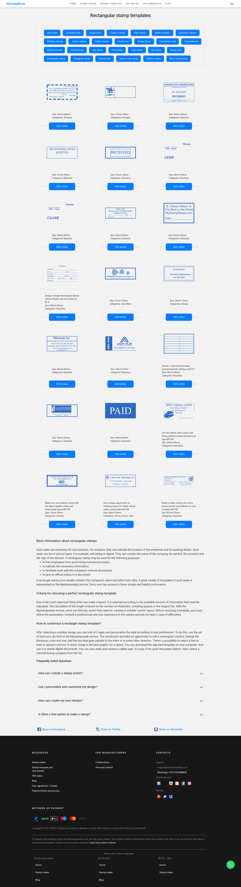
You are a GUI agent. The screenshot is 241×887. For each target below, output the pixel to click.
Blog (168, 4)
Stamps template (111, 4)
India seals (52, 33)
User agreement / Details (44, 786)
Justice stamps (79, 41)
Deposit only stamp (128, 58)
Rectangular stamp (56, 58)
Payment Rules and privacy (45, 790)
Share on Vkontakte (171, 729)
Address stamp (153, 58)
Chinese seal (105, 58)
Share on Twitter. (110, 729)
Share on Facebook (53, 729)
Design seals (95, 33)
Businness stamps (187, 33)
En (232, 3)
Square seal (175, 50)
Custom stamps (117, 33)
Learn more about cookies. (102, 842)
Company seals (73, 33)
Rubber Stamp (144, 41)
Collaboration (152, 4)
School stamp (77, 50)
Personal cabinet (104, 767)
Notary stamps (102, 41)
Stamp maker (88, 4)
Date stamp (117, 50)
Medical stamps (162, 33)
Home (73, 4)
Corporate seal (191, 41)
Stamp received (54, 50)
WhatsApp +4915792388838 (172, 772)
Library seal (123, 41)
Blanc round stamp (179, 58)
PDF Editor (132, 4)
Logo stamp (136, 50)
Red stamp (156, 50)
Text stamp (97, 50)
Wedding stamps (55, 41)
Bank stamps (140, 33)
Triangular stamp (82, 58)
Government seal (168, 41)
